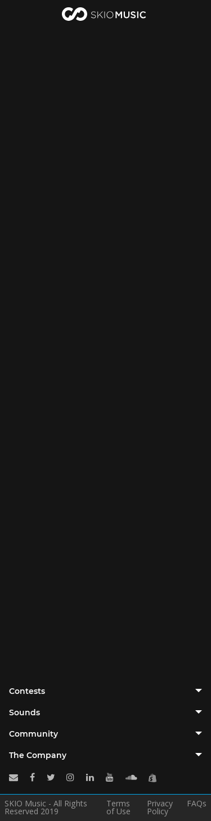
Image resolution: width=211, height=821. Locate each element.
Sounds (24, 712)
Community (33, 734)
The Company (37, 755)
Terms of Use (118, 807)
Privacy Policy (160, 807)
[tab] (105, 691)
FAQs (196, 804)
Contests (27, 691)
